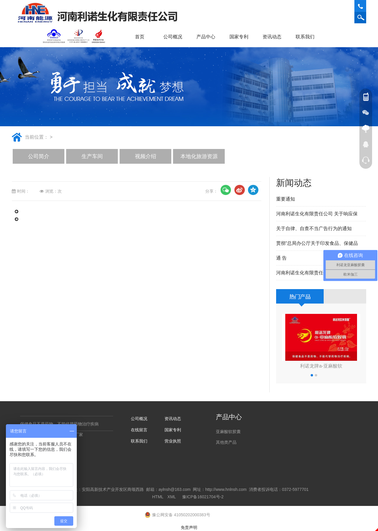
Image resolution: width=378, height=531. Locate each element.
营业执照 (172, 441)
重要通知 (285, 198)
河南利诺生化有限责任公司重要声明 (314, 272)
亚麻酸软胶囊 (228, 431)
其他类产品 (226, 442)
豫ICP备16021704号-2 (203, 496)
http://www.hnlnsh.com (226, 489)
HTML (157, 496)
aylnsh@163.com (174, 489)
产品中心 (207, 36)
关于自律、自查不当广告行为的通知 (314, 228)
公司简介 (38, 156)
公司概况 (174, 36)
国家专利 (238, 36)
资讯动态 (274, 36)
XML (171, 496)
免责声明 (189, 527)
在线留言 (139, 429)
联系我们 (307, 36)
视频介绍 (145, 156)
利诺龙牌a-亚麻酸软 (321, 365)
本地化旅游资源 (199, 156)
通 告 (281, 257)
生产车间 (92, 156)
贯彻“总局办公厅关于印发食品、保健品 (317, 243)
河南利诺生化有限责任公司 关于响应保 (317, 213)
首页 (139, 36)
